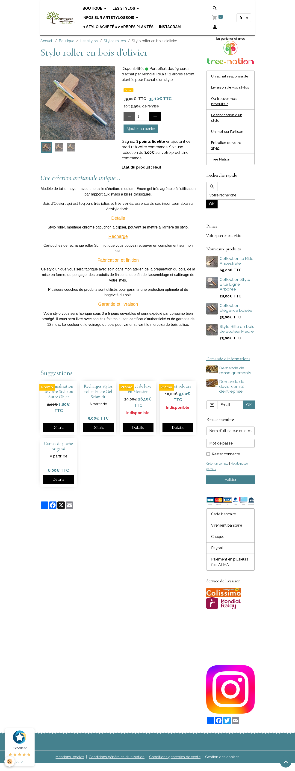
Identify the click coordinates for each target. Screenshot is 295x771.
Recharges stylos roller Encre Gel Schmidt (98, 391)
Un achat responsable (229, 76)
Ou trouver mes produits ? (224, 107)
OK (212, 211)
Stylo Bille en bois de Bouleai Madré (237, 336)
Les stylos (125, 8)
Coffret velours (177, 386)
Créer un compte (217, 471)
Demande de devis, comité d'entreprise (232, 393)
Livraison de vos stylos (225, 90)
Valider (230, 487)
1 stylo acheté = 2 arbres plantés (118, 27)
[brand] (61, 17)
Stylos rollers (115, 41)
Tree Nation (221, 166)
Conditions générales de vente (175, 764)
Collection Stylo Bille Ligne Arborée (235, 291)
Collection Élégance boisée (236, 315)
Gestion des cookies (222, 764)
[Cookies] (10, 761)
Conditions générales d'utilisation (117, 764)
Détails (58, 427)
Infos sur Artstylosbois (109, 17)
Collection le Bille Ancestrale (237, 268)
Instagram (170, 27)
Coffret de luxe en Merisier (138, 388)
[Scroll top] (286, 762)
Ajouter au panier (141, 129)
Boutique (93, 8)
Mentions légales (69, 764)
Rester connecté (226, 462)
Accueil (46, 41)
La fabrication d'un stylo (227, 124)
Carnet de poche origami (58, 446)
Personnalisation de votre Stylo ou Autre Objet (58, 391)
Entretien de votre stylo (226, 152)
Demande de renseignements (236, 378)
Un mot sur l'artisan (227, 138)
